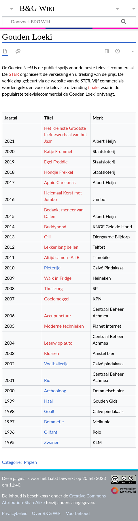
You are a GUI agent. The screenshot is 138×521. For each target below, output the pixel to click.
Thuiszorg (53, 288)
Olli (47, 236)
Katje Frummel (58, 151)
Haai (48, 401)
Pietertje (52, 267)
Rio (47, 380)
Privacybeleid (15, 513)
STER (14, 74)
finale (93, 87)
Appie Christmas (59, 182)
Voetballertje (56, 363)
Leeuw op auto (58, 343)
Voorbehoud (78, 513)
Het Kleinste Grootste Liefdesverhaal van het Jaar (65, 135)
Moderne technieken (64, 326)
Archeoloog (55, 390)
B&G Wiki (37, 8)
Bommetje (54, 421)
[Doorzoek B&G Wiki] (69, 21)
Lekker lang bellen (61, 247)
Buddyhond (55, 226)
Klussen (51, 353)
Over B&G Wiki (47, 513)
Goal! (49, 411)
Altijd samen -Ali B (62, 257)
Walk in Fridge (57, 278)
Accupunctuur (57, 315)
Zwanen (51, 442)
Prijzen (30, 462)
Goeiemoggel (56, 298)
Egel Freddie (56, 161)
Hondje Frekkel (58, 172)
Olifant (50, 432)
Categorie (11, 462)
